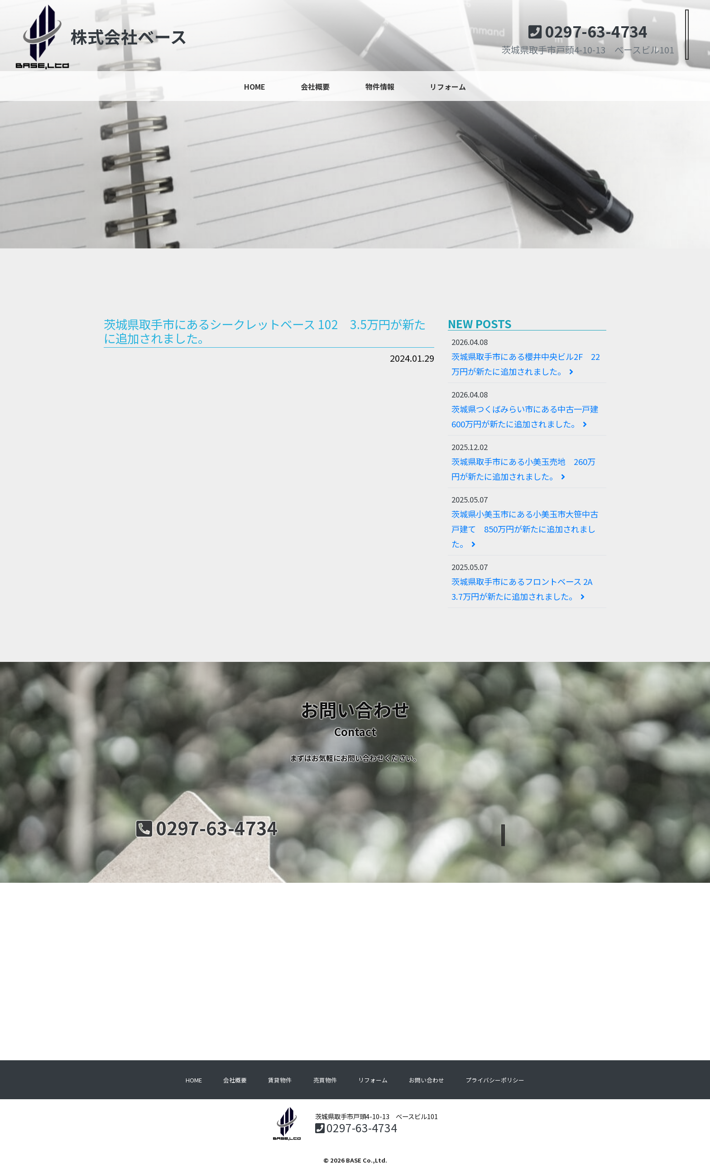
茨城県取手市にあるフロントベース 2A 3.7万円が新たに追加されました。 (526, 588)
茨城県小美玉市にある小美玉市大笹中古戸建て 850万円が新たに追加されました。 (524, 529)
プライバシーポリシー (494, 1080)
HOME (254, 86)
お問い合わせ (426, 1080)
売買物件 (325, 1080)
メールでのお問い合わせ (503, 829)
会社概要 (315, 86)
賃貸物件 (280, 1080)
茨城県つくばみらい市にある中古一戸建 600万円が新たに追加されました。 (528, 416)
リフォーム (448, 86)
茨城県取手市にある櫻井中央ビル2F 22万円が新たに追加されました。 (525, 363)
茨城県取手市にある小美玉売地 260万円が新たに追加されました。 (523, 468)
